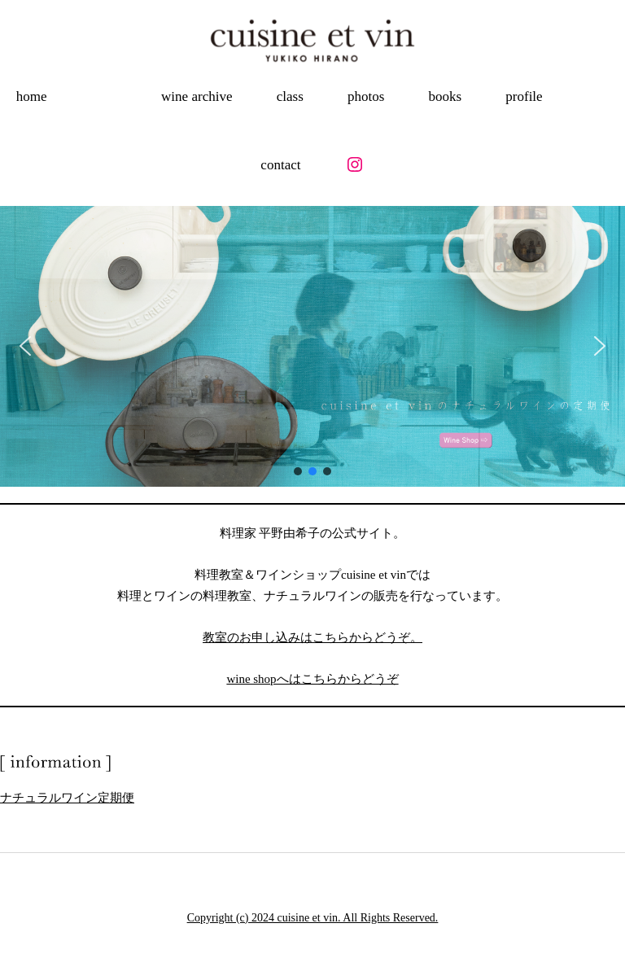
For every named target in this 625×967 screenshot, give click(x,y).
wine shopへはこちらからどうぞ (312, 678)
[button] (25, 346)
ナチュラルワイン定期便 (67, 797)
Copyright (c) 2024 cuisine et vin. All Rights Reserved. (313, 918)
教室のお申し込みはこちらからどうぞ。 (312, 637)
